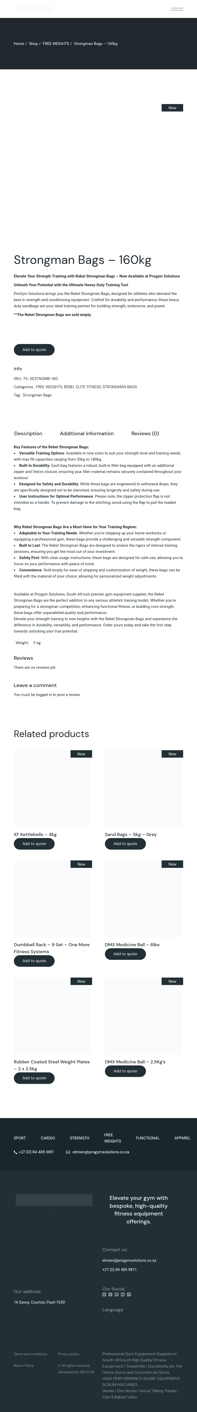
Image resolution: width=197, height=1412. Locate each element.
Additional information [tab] (87, 433)
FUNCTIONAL (148, 1138)
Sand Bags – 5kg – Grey (131, 834)
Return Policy (24, 1365)
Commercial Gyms (151, 1372)
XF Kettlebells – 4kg (35, 834)
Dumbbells (158, 1366)
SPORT (20, 1138)
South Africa (114, 1360)
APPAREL (182, 1138)
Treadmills (135, 1366)
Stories (108, 1391)
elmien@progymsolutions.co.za (129, 1260)
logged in (44, 695)
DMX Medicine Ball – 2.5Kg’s (135, 1062)
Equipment (145, 1354)
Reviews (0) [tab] (145, 433)
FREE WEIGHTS (49, 386)
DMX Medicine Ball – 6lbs (132, 945)
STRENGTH (79, 1138)
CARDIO (48, 1138)
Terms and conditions (30, 1354)
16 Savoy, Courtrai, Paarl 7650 (39, 1302)
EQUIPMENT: (169, 1378)
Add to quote (34, 349)
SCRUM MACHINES (119, 1384)
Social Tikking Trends (158, 1391)
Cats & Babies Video (119, 1397)
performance (90, 625)
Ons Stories (127, 1391)
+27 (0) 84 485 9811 (119, 1269)
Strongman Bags (37, 395)
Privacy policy (69, 1354)
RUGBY (150, 1378)
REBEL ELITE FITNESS (82, 386)
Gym (130, 1354)
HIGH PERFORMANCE (122, 1378)
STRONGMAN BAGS (120, 386)
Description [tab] (28, 433)
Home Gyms (114, 1372)
